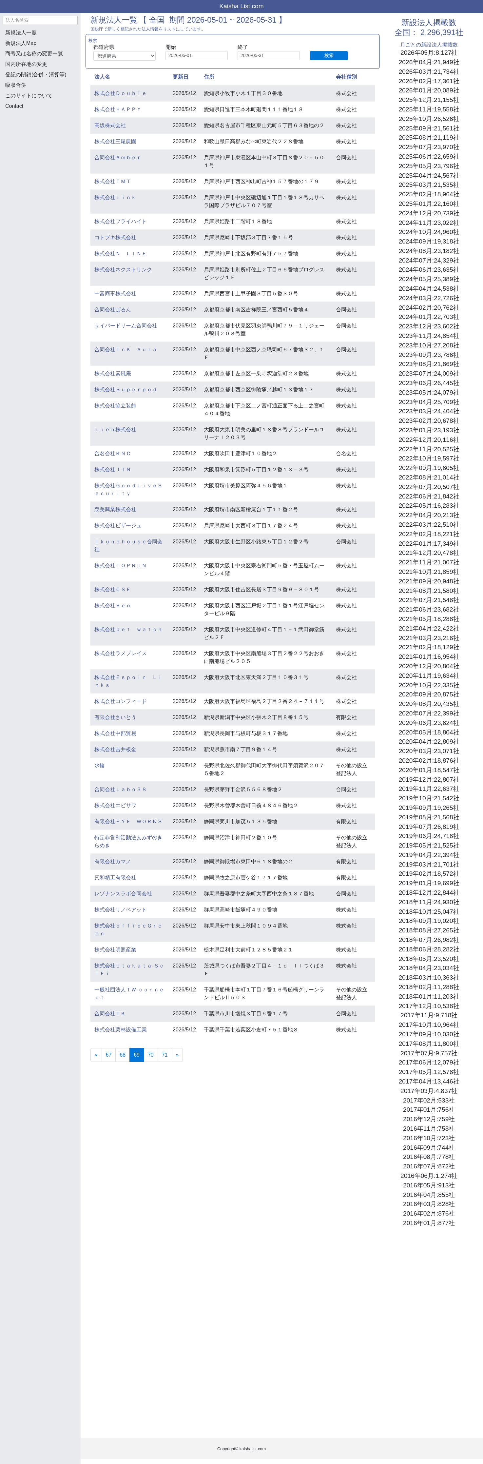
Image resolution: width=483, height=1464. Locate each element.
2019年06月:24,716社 (429, 835)
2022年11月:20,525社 (429, 449)
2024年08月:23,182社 (429, 250)
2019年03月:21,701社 (429, 864)
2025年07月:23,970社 (429, 147)
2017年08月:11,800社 (429, 1043)
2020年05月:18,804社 (429, 732)
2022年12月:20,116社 (429, 439)
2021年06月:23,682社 (429, 609)
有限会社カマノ (112, 861)
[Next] (177, 1055)
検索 (329, 55)
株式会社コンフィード (120, 701)
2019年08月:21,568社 (429, 817)
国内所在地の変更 (26, 64)
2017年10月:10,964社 (429, 1024)
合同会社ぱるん (112, 309)
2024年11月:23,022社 (429, 222)
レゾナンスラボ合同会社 (123, 893)
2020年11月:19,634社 (429, 675)
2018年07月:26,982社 (429, 939)
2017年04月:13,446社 (429, 1081)
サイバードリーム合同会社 (125, 325)
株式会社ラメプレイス (120, 653)
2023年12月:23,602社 (429, 326)
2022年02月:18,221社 (429, 534)
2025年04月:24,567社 (429, 175)
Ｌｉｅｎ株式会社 (115, 429)
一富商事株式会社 (115, 293)
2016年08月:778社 (429, 1156)
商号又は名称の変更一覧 (34, 53)
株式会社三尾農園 (115, 141)
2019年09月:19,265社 (429, 807)
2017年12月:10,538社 (429, 1006)
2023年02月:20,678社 (429, 420)
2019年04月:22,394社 (429, 854)
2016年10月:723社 (429, 1138)
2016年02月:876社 (429, 1213)
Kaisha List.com (241, 6)
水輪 (99, 765)
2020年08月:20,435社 (429, 703)
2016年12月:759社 (429, 1119)
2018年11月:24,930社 (429, 902)
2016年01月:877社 (429, 1223)
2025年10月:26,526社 (429, 118)
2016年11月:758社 (429, 1128)
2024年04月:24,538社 (429, 288)
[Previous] (96, 1055)
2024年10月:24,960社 (429, 231)
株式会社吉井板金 (115, 749)
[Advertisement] (40, 149)
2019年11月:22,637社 (429, 788)
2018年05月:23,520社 (429, 958)
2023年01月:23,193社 (429, 430)
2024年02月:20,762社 (429, 307)
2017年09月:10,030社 (429, 1034)
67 (109, 1055)
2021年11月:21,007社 (429, 562)
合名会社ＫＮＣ (112, 453)
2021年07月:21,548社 (429, 599)
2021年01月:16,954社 (429, 656)
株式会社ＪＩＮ (112, 469)
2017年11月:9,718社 (428, 1015)
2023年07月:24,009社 (429, 373)
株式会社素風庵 (112, 373)
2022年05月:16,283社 (429, 505)
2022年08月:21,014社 (429, 477)
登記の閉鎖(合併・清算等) (36, 74)
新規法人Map (20, 43)
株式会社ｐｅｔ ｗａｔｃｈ (128, 629)
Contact (14, 106)
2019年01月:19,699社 (429, 883)
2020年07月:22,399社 (429, 713)
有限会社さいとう (115, 717)
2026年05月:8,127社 (428, 52)
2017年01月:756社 (429, 1109)
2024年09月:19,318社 (429, 241)
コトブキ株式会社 (115, 237)
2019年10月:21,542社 (429, 798)
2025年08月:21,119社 (429, 137)
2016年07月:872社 (429, 1166)
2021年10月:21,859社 (429, 571)
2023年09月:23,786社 (429, 354)
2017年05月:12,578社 (429, 1071)
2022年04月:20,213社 (429, 515)
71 (165, 1055)
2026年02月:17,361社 (429, 81)
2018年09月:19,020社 (429, 920)
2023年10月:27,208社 (429, 345)
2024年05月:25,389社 (429, 279)
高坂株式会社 (110, 125)
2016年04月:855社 (429, 1194)
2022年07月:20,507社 (429, 486)
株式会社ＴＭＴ (112, 181)
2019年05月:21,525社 (429, 845)
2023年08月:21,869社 (429, 364)
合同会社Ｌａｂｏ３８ (120, 789)
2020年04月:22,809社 (429, 741)
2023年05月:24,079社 (429, 392)
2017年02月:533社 (429, 1100)
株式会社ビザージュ (118, 525)
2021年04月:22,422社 (429, 628)
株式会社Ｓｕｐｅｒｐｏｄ (125, 389)
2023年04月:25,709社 (429, 402)
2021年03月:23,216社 (429, 637)
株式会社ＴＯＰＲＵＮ (120, 565)
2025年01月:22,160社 (429, 203)
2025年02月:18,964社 (429, 194)
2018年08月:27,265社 (429, 930)
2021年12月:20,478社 (429, 552)
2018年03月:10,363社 (429, 977)
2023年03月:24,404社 (429, 411)
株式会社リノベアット (120, 909)
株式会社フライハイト (120, 221)
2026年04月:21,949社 (429, 62)
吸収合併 (15, 85)
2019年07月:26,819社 (429, 826)
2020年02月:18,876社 (429, 760)
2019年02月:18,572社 (429, 873)
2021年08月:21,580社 (429, 590)
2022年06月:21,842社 (429, 496)
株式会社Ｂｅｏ (112, 605)
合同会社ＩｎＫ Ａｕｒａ (125, 349)
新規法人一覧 (21, 32)
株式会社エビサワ (115, 805)
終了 (243, 47)
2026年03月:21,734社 (429, 71)
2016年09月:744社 (429, 1147)
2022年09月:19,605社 (429, 467)
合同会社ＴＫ (110, 1013)
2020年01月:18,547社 (429, 770)
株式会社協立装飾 (115, 405)
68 (123, 1055)
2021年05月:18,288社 (429, 618)
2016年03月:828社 (429, 1203)
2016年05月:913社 (429, 1185)
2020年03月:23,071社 (429, 751)
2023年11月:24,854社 (429, 335)
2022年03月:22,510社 (429, 524)
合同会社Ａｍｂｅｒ (118, 157)
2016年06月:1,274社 (428, 1175)
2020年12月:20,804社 (429, 666)
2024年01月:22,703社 (429, 316)
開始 (170, 47)
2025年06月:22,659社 (429, 156)
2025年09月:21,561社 (429, 128)
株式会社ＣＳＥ (112, 589)
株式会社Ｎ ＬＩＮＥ (120, 253)
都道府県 (103, 47)
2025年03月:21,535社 (429, 184)
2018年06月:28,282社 (429, 949)
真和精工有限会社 (115, 877)
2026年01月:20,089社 (429, 90)
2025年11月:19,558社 (429, 109)
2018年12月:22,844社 (429, 892)
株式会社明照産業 (115, 949)
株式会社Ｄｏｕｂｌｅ (120, 93)
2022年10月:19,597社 (429, 458)
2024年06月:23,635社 (429, 269)
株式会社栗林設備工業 (120, 1029)
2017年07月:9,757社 (428, 1053)
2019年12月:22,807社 (429, 779)
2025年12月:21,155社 (429, 99)
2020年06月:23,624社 (429, 722)
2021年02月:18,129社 (429, 647)
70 (151, 1055)
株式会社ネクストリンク (123, 269)
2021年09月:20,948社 (429, 581)
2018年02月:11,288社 (429, 987)
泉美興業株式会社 (115, 509)
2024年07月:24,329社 (429, 260)
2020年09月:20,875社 (429, 694)
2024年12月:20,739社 (429, 213)
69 (139, 1054)
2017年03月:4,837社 (428, 1090)
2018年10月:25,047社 (429, 911)
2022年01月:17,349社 (429, 543)
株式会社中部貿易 (115, 733)
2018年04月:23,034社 (429, 968)
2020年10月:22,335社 (429, 685)
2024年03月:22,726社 (429, 298)
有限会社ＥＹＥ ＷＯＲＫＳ (128, 821)
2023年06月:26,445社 (429, 383)
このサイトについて (28, 95)
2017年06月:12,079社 (429, 1062)
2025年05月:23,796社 (429, 166)
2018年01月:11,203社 (429, 996)
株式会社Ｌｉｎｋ (115, 197)
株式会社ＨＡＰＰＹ (118, 109)
